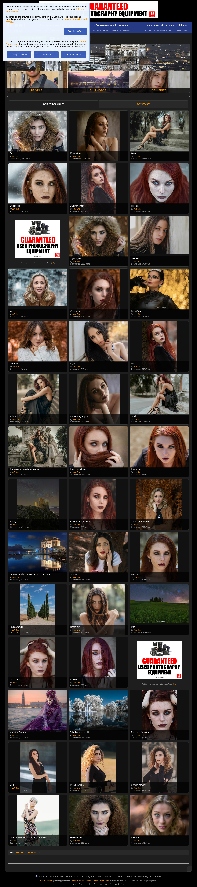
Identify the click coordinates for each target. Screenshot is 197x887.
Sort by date (143, 104)
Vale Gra (15, 156)
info (53, 263)
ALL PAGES (21, 853)
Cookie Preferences (101, 881)
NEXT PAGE (34, 853)
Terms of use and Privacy (81, 881)
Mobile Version (46, 881)
